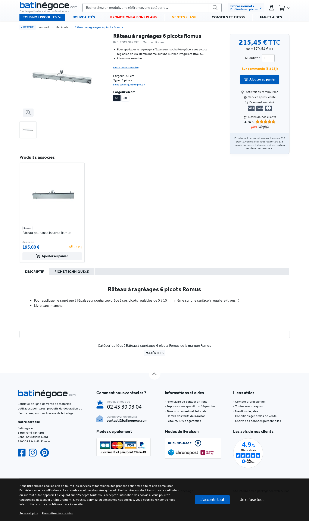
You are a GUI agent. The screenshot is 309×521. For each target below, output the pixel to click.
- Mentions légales (245, 411)
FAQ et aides (271, 19)
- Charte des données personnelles (257, 421)
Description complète (126, 67)
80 (125, 98)
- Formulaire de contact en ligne (186, 402)
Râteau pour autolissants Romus (46, 233)
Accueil (44, 27)
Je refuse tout (252, 499)
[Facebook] (23, 452)
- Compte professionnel (249, 402)
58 (117, 98)
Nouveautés (83, 19)
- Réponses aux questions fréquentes (190, 406)
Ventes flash (184, 19)
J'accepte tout (212, 499)
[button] (57, 513)
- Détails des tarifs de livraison (185, 416)
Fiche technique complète (129, 84)
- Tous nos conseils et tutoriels (185, 411)
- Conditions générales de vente (255, 416)
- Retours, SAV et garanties (183, 421)
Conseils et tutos (228, 19)
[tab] (34, 272)
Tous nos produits (42, 19)
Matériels (62, 27)
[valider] (214, 7)
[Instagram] (34, 452)
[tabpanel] (155, 301)
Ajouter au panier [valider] (260, 79)
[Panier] (284, 8)
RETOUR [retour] (27, 27)
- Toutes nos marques (248, 406)
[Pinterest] (46, 452)
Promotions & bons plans (133, 19)
